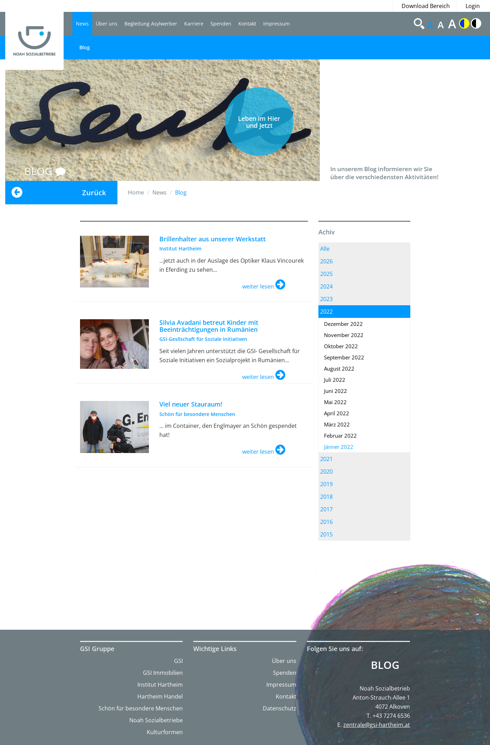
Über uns (106, 23)
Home (136, 192)
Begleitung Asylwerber (150, 23)
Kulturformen (165, 732)
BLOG (45, 171)
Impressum (276, 23)
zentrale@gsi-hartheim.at (376, 725)
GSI (178, 661)
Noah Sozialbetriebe (156, 720)
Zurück (94, 192)
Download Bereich (426, 6)
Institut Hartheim (160, 684)
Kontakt (247, 23)
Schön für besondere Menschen (141, 708)
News (82, 23)
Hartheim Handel (160, 696)
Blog (84, 47)
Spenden (220, 23)
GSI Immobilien (163, 673)
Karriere (193, 23)
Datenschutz (279, 708)
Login (473, 6)
